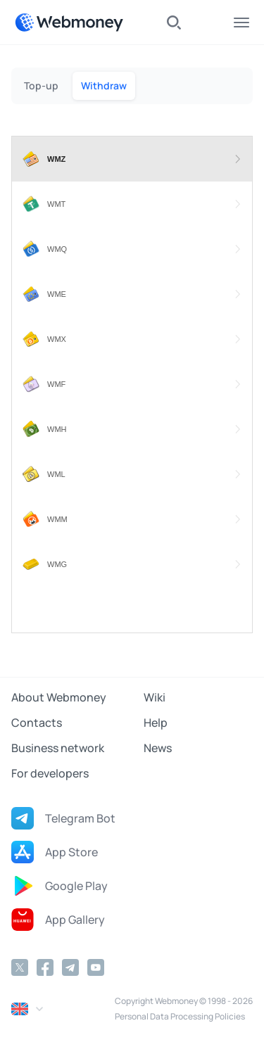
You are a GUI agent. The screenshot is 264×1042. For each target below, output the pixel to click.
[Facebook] (45, 967)
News (158, 748)
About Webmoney (58, 697)
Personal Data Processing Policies (180, 1016)
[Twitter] (19, 967)
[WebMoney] (69, 22)
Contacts (36, 722)
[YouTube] (95, 967)
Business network (57, 748)
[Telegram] (70, 967)
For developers (50, 773)
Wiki (154, 697)
